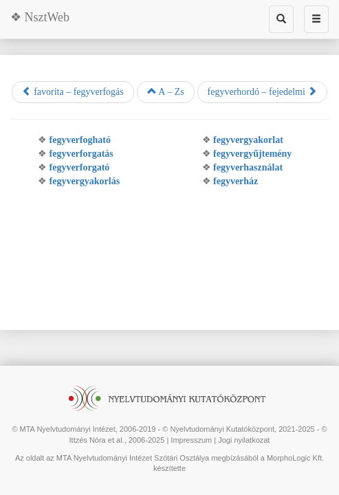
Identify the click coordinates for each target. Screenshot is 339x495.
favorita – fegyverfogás (73, 91)
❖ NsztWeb (39, 17)
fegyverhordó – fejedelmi (263, 91)
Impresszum (191, 440)
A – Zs (165, 91)
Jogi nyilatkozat (244, 440)
